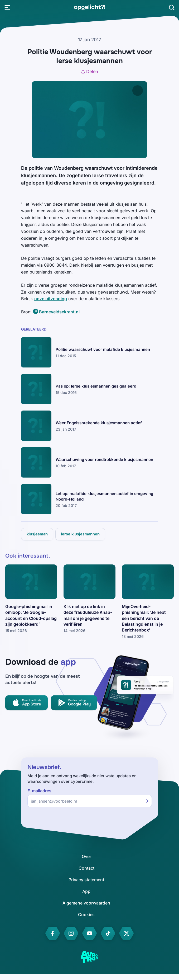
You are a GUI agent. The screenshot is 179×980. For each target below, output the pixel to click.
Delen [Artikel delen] (89, 71)
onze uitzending (50, 298)
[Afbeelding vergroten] (137, 90)
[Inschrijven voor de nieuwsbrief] (146, 801)
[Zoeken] (171, 7)
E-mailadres (39, 790)
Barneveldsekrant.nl (59, 311)
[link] (89, 7)
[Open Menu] (7, 7)
